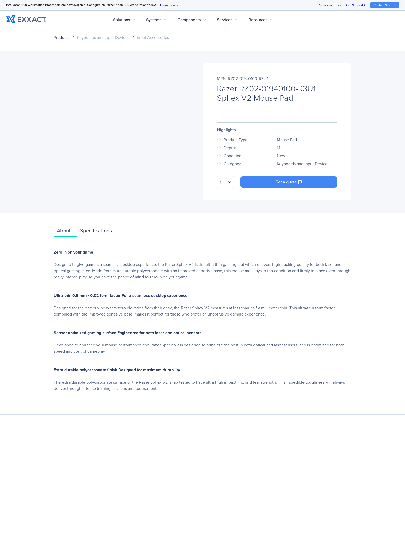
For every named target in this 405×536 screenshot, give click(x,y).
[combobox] (225, 182)
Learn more (169, 5)
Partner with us (330, 5)
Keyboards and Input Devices (103, 38)
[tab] (65, 232)
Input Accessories (153, 38)
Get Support (356, 5)
